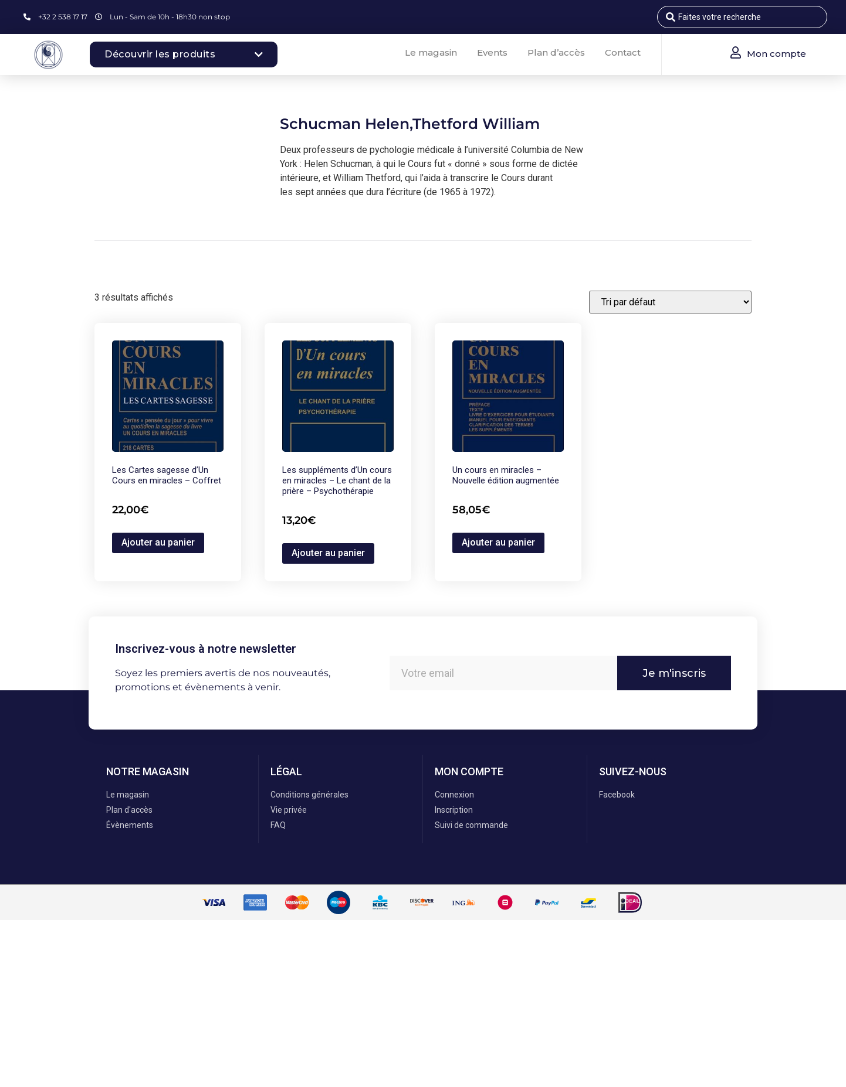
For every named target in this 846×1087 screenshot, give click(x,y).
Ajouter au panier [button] (158, 542)
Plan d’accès (556, 52)
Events (492, 52)
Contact (623, 52)
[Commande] (670, 302)
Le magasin (431, 52)
